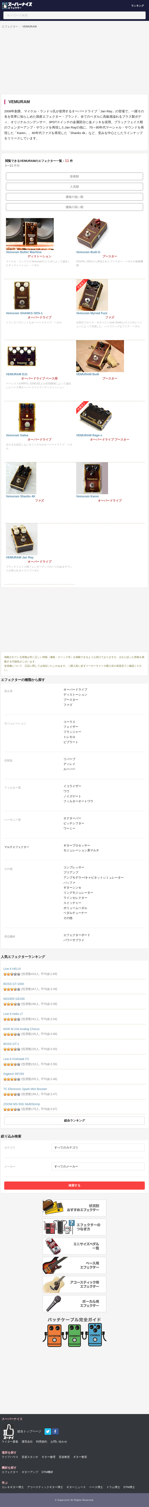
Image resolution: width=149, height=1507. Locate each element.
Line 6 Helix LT (13, 1014)
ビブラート (70, 742)
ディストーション (75, 694)
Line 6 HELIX (12, 968)
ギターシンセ (72, 887)
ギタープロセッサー (76, 845)
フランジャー (72, 732)
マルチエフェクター (16, 847)
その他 (67, 918)
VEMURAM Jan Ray (20, 557)
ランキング (137, 5)
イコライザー (72, 786)
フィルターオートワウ (78, 801)
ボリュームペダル (75, 908)
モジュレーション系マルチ (81, 850)
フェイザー (70, 726)
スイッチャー (72, 903)
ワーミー (69, 828)
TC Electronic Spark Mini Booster (25, 1089)
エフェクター (10, 26)
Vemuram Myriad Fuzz (91, 313)
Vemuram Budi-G (88, 252)
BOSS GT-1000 (13, 984)
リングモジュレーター (78, 892)
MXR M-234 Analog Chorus (21, 1029)
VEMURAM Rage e (89, 435)
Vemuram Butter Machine (24, 252)
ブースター (70, 699)
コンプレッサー (73, 867)
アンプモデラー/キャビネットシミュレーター (93, 877)
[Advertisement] (73, 62)
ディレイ (69, 764)
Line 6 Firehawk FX (16, 1059)
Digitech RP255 (13, 1074)
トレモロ (69, 737)
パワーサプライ (73, 940)
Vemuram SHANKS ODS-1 (24, 313)
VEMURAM (29, 26)
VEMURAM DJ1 (17, 374)
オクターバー (72, 818)
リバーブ (69, 759)
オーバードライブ (75, 689)
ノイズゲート (72, 796)
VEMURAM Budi (87, 374)
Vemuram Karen (87, 496)
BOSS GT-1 (11, 1044)
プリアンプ (70, 872)
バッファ (69, 882)
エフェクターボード (76, 935)
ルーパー (69, 769)
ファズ (67, 704)
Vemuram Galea (17, 435)
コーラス (69, 722)
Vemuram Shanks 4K (20, 496)
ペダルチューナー (75, 913)
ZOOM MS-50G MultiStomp (21, 1104)
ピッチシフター (73, 823)
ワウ (66, 791)
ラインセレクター (75, 897)
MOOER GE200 (14, 998)
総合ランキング (74, 1120)
